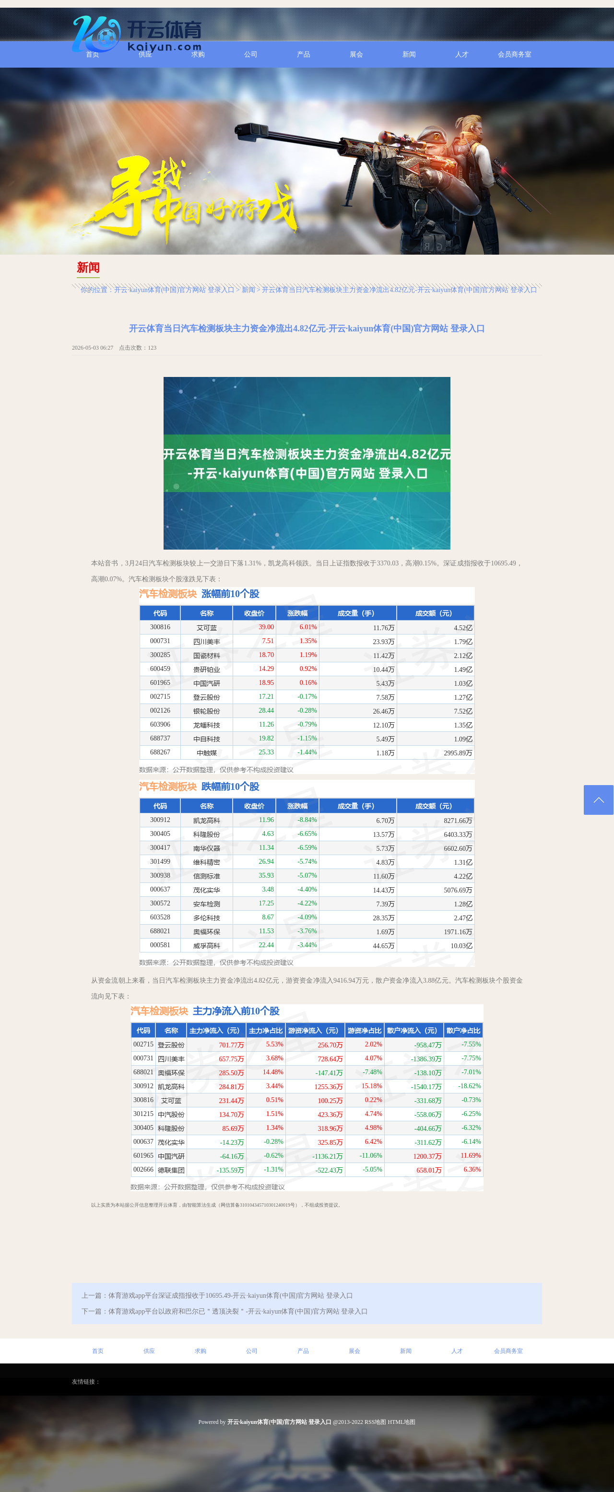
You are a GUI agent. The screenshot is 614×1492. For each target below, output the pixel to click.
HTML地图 (401, 1422)
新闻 (248, 290)
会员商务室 (508, 1351)
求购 (200, 1351)
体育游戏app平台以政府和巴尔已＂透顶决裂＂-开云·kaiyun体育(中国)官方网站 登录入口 (238, 1311)
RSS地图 (375, 1422)
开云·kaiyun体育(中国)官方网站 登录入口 (174, 290)
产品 (303, 1351)
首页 (98, 1351)
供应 (149, 1351)
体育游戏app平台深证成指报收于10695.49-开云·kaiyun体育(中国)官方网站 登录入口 (230, 1295)
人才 (457, 1351)
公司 (252, 1351)
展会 (354, 1351)
